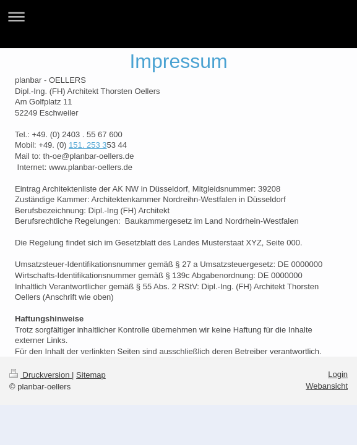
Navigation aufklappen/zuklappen (178, 16)
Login (338, 374)
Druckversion (40, 374)
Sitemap (91, 374)
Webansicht (327, 386)
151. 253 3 (87, 145)
